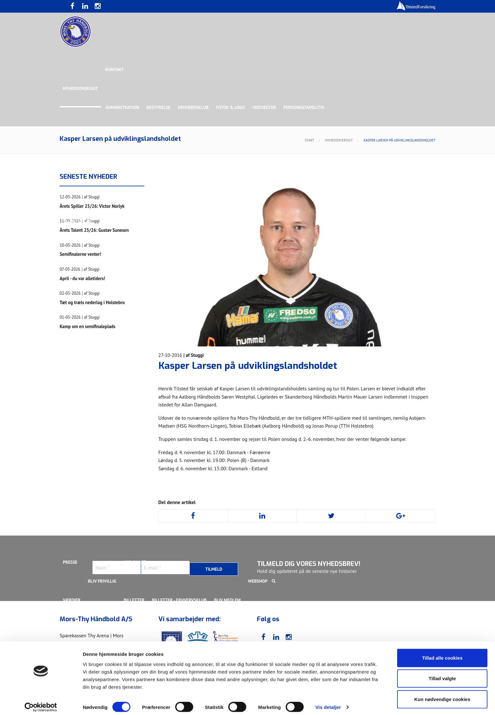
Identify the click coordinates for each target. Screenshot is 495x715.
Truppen (72, 297)
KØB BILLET (135, 562)
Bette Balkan (77, 259)
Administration (123, 107)
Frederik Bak (164, 373)
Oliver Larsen (372, 410)
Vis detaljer (328, 702)
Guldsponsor (250, 183)
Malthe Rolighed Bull (289, 410)
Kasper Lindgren (394, 373)
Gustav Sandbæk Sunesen (213, 373)
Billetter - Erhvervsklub (180, 600)
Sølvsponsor (286, 183)
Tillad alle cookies (442, 653)
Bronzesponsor (325, 183)
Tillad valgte (442, 673)
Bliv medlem (228, 600)
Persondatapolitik (305, 107)
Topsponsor (116, 183)
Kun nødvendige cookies (442, 694)
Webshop (259, 581)
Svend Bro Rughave (119, 448)
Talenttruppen (154, 486)
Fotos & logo (231, 107)
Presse (70, 562)
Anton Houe (76, 373)
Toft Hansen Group (371, 183)
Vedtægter (265, 107)
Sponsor (72, 145)
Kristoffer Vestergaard (89, 410)
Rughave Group (79, 221)
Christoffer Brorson (119, 373)
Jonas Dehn (311, 373)
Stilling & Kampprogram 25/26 (96, 505)
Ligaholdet (75, 335)
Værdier (72, 600)
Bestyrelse (159, 107)
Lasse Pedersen (200, 410)
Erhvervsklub (194, 107)
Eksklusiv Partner (157, 183)
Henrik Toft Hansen (269, 373)
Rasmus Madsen (411, 410)
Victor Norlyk (162, 448)
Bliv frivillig (102, 581)
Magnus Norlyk (241, 410)
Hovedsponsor (79, 183)
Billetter (134, 600)
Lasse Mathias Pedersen (149, 410)
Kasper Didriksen (349, 373)
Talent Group (117, 221)
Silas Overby (77, 448)
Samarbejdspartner (206, 183)
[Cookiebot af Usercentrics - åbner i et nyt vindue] (41, 702)
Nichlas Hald (334, 410)
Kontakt (115, 69)
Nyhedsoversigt (80, 88)
